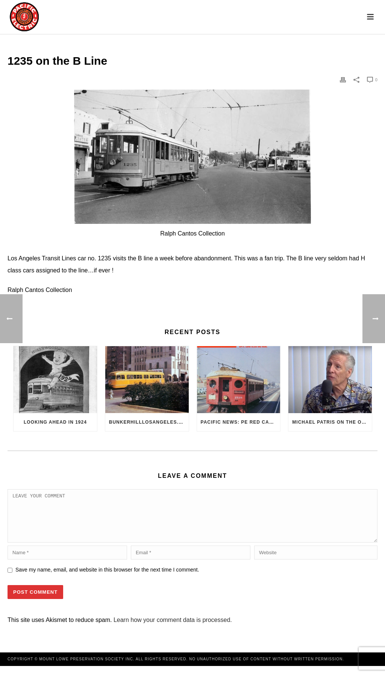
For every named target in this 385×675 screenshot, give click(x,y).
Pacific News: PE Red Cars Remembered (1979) (240, 422)
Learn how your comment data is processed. (173, 629)
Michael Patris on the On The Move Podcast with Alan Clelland (332, 422)
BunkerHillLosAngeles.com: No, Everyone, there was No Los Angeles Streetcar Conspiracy (149, 422)
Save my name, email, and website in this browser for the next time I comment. (107, 579)
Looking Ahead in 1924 (55, 422)
